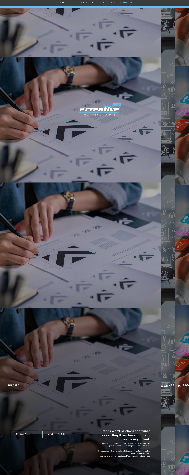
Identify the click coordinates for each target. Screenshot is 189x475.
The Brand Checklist (24, 434)
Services (73, 3)
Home (62, 3)
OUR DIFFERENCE (88, 3)
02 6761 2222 (126, 3)
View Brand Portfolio (56, 434)
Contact (112, 3)
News (102, 3)
